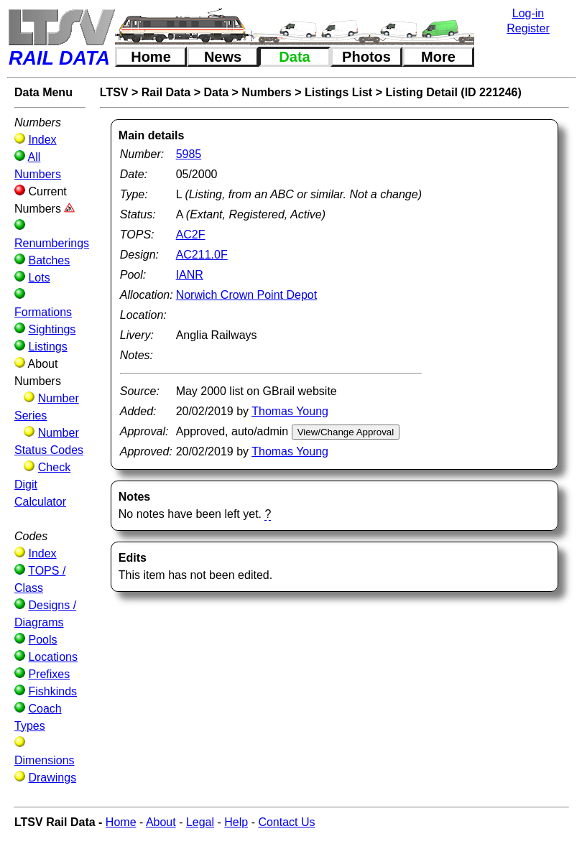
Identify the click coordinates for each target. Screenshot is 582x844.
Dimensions (44, 760)
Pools (42, 640)
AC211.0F (202, 255)
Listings (47, 346)
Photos (366, 57)
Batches (49, 260)
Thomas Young (289, 411)
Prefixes (49, 674)
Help (236, 822)
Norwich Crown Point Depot (247, 295)
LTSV (114, 92)
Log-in (528, 13)
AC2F (190, 234)
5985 (189, 154)
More (438, 57)
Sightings (51, 329)
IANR (189, 275)
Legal (200, 822)
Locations (53, 657)
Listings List (338, 92)
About (161, 822)
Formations (43, 312)
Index (42, 140)
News (222, 57)
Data (294, 57)
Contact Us (286, 822)
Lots (39, 278)
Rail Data (166, 92)
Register (528, 28)
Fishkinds (52, 691)
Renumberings (51, 243)
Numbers (266, 92)
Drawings (52, 777)
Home (151, 57)
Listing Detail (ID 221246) (453, 92)
